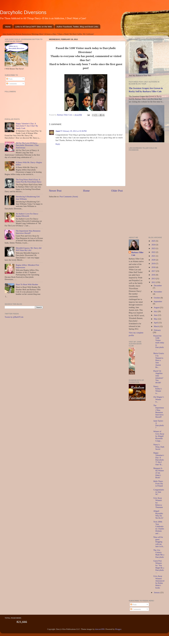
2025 (154, 241)
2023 (154, 248)
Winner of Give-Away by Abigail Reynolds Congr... (158, 436)
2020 (154, 260)
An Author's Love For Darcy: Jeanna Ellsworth (27, 215)
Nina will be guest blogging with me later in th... (158, 541)
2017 (154, 271)
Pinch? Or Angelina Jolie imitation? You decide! (158, 377)
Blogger (118, 629)
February (157, 330)
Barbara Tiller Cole (65, 115)
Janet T (59, 131)
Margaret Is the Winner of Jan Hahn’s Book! (158, 473)
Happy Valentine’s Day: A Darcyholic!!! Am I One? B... (158, 458)
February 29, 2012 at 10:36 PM (75, 131)
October (157, 298)
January (157, 592)
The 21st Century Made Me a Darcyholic (158, 553)
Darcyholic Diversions (23, 12)
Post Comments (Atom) (69, 196)
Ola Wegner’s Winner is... (158, 399)
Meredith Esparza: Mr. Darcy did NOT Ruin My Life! (28, 249)
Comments (11, 84)
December (158, 285)
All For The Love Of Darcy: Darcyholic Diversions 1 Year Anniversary (27, 145)
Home (8, 26)
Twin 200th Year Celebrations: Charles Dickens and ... (158, 527)
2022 (154, 252)
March (156, 326)
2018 (154, 267)
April (156, 323)
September (158, 301)
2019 (154, 263)
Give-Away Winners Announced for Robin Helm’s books (158, 582)
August (157, 307)
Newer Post (55, 190)
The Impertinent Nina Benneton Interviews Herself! (28, 232)
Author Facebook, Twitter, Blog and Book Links (77, 26)
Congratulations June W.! (158, 492)
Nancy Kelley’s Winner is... (157, 389)
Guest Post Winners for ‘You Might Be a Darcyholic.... (158, 566)
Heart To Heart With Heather (27, 284)
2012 (154, 282)
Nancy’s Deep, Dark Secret (158, 446)
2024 (154, 245)
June (156, 315)
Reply (58, 144)
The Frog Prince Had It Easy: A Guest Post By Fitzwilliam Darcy (28, 180)
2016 (154, 275)
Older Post (117, 190)
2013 (154, 278)
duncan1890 (99, 629)
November (158, 292)
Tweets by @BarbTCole (14, 317)
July (156, 311)
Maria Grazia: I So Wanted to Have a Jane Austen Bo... (158, 360)
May (156, 319)
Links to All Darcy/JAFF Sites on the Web (33, 26)
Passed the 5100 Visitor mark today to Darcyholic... (158, 343)
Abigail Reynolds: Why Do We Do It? (158, 514)
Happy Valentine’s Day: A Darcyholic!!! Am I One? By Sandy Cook (27, 125)
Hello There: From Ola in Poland (158, 483)
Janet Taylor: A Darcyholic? (158, 424)
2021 (154, 256)
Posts (9, 79)
